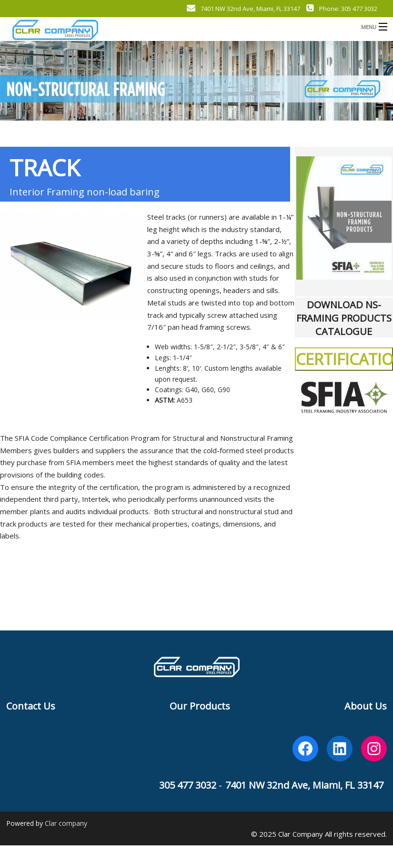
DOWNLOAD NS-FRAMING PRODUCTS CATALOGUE (344, 318)
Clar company (66, 823)
